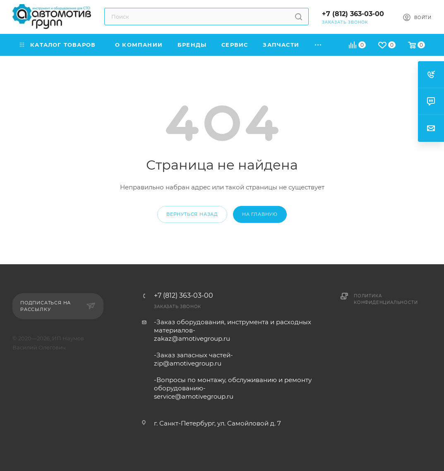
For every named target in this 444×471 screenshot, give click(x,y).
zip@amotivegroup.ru (187, 363)
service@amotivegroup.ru (193, 396)
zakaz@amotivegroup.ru (192, 338)
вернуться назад (192, 214)
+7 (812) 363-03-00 (353, 14)
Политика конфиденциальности (386, 299)
